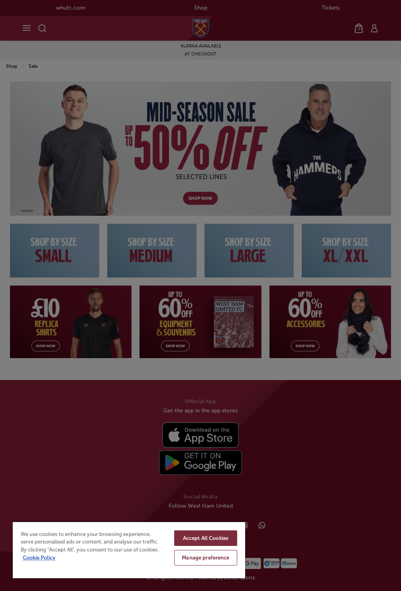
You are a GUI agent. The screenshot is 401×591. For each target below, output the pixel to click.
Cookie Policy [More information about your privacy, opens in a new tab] (39, 558)
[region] (129, 549)
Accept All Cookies (205, 538)
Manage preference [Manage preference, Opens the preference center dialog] (205, 558)
